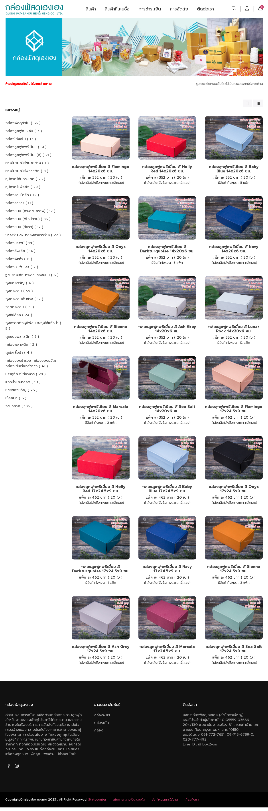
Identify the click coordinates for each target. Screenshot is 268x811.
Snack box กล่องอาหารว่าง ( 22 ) (33, 235)
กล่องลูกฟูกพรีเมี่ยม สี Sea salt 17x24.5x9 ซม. (234, 649)
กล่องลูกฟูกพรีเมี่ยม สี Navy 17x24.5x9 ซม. (167, 569)
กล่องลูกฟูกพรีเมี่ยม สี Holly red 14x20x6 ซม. (167, 169)
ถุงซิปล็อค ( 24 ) (18, 315)
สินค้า (91, 9)
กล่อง (98, 730)
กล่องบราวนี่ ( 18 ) (19, 243)
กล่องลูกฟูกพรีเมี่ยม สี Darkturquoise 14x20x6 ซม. (167, 249)
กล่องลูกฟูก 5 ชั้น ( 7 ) (23, 131)
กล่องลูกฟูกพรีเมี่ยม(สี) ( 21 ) (28, 155)
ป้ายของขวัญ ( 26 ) (21, 390)
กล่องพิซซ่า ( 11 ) (18, 259)
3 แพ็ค (167, 262)
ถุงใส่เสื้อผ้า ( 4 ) (18, 352)
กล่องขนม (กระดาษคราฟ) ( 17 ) (30, 211)
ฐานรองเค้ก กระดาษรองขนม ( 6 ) (31, 275)
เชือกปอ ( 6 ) (15, 398)
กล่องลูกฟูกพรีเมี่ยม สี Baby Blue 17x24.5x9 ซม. (167, 489)
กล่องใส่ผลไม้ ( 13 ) (20, 139)
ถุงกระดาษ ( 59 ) (19, 291)
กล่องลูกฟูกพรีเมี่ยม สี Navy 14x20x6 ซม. (233, 249)
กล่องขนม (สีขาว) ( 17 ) (24, 227)
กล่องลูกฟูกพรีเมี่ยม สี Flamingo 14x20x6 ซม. (100, 169)
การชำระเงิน (149, 9)
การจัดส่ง (179, 9)
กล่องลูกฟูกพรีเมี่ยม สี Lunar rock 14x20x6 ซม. (233, 329)
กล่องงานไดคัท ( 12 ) (22, 195)
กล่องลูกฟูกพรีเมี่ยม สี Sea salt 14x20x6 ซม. (167, 409)
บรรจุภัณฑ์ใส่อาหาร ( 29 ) (25, 374)
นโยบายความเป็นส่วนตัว (129, 799)
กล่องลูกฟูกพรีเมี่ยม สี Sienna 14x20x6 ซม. (100, 329)
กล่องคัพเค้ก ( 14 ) (20, 251)
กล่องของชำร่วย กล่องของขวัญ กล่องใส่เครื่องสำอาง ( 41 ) (30, 363)
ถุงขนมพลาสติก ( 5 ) (22, 336)
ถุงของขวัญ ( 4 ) (19, 283)
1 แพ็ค (100, 582)
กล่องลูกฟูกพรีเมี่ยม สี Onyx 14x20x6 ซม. (101, 249)
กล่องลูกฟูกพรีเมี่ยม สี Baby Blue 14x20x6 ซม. (234, 169)
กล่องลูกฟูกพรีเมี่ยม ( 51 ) (25, 147)
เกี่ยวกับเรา (192, 799)
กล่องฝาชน (102, 715)
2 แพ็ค (100, 422)
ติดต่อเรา (205, 9)
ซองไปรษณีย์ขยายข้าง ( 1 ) (27, 163)
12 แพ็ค (233, 342)
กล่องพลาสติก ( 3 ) (21, 344)
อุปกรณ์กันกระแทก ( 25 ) (25, 179)
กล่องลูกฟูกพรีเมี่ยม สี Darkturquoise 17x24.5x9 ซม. (100, 569)
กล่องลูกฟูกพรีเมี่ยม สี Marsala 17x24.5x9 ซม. (167, 649)
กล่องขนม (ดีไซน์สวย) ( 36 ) (27, 219)
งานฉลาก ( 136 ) (18, 406)
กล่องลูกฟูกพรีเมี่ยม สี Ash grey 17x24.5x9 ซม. (101, 649)
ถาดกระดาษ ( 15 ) (19, 307)
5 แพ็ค (233, 182)
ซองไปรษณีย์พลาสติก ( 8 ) (26, 171)
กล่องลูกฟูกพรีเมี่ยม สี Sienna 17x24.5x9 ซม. (233, 569)
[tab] (247, 104)
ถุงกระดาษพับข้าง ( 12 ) (24, 299)
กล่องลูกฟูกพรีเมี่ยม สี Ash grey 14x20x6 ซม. (167, 329)
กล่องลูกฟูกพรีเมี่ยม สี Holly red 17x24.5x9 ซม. (101, 489)
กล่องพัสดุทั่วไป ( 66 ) (22, 123)
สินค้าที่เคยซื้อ (117, 9)
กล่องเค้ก (101, 722)
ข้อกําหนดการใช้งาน (165, 799)
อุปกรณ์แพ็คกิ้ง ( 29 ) (22, 187)
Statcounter (97, 799)
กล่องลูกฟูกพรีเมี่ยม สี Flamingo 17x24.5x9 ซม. (233, 409)
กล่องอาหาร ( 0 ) (19, 203)
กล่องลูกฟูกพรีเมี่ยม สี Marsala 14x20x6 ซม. (100, 409)
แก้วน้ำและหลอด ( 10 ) (22, 382)
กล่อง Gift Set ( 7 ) (21, 267)
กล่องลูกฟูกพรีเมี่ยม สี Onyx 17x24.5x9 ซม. (234, 489)
